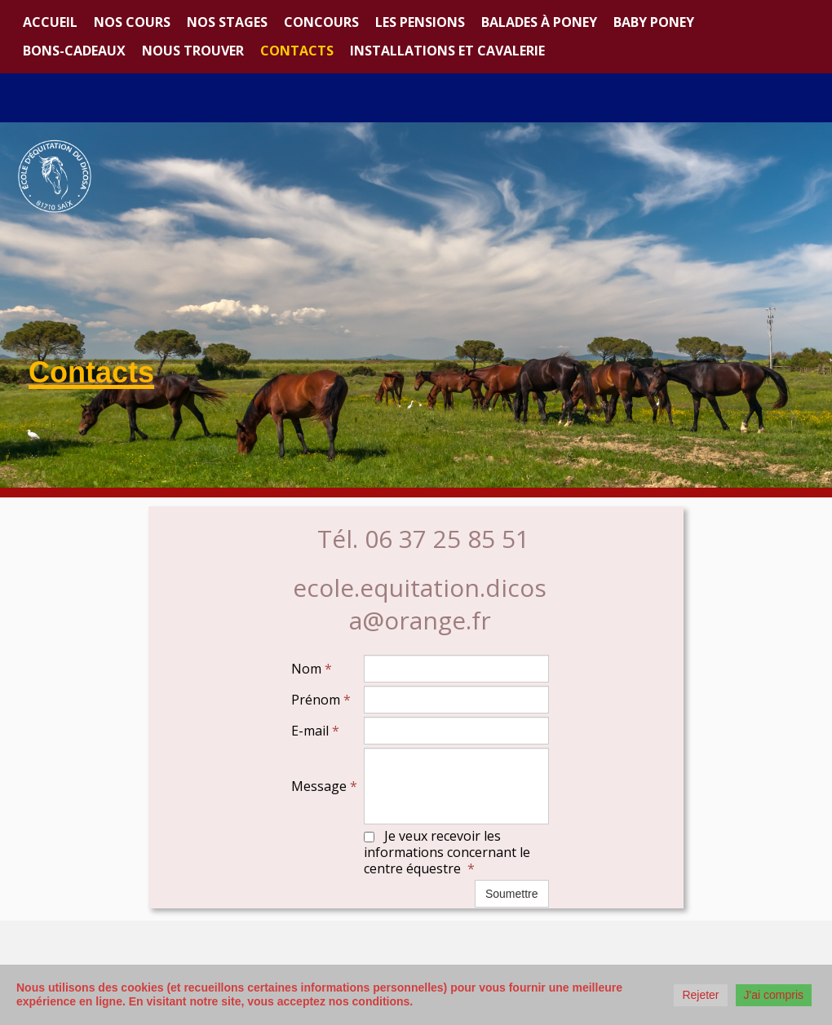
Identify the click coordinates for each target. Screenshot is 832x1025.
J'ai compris (773, 994)
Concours (321, 22)
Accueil (50, 22)
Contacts (297, 51)
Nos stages (227, 22)
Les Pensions (420, 22)
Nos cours (132, 22)
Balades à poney (539, 22)
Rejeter (700, 994)
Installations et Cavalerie (447, 51)
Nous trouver (193, 51)
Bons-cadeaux (74, 51)
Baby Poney (653, 22)
